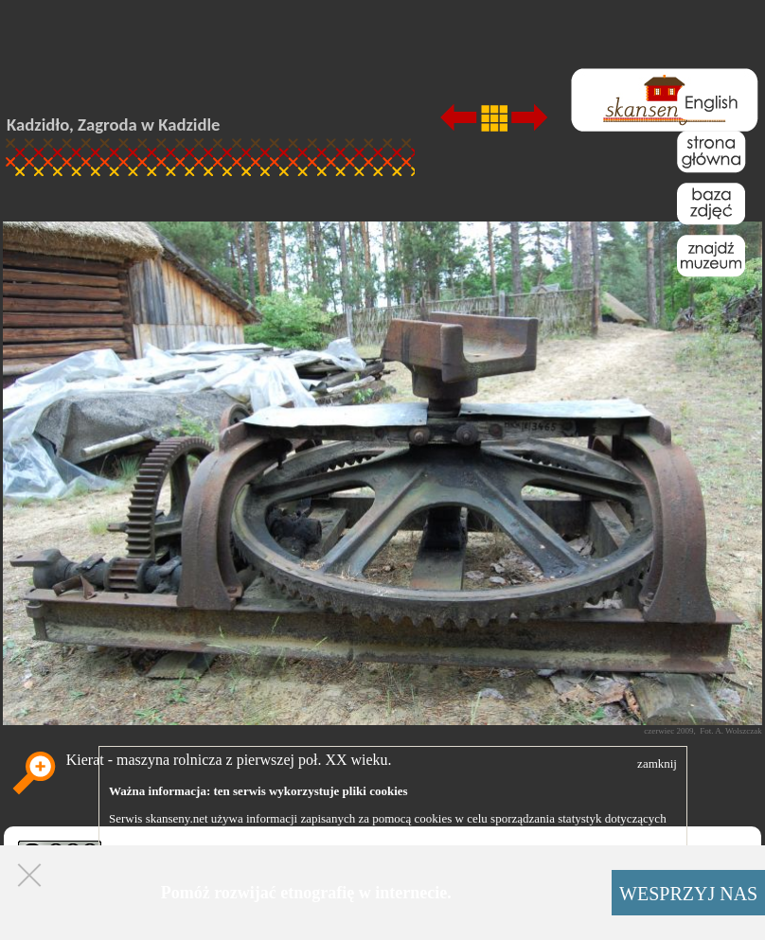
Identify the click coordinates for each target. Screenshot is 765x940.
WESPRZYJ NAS (688, 893)
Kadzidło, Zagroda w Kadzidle (114, 124)
